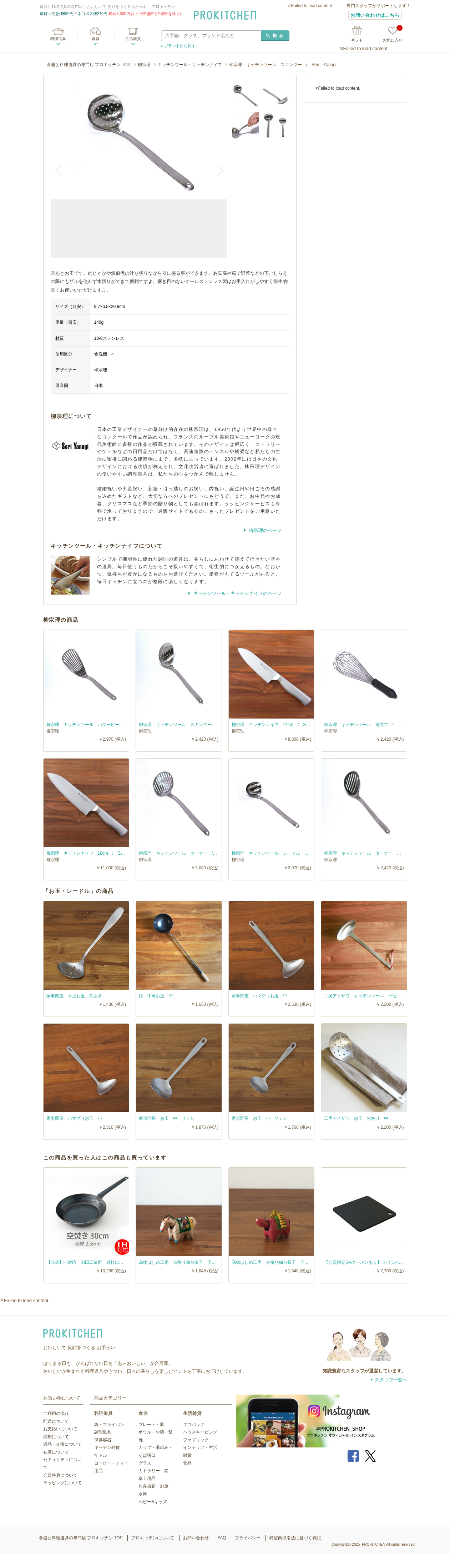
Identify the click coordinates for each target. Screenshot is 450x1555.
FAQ (222, 1537)
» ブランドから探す (178, 46)
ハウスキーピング (200, 1432)
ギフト (357, 40)
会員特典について (60, 1475)
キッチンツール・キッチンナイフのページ (237, 593)
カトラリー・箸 (153, 1470)
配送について (56, 1421)
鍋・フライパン (109, 1424)
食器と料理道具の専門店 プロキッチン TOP (89, 64)
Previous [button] (61, 170)
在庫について (56, 1452)
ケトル (100, 1455)
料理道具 (58, 38)
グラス (144, 1463)
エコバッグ (193, 1424)
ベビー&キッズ (152, 1501)
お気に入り (393, 34)
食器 (96, 38)
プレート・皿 (151, 1424)
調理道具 (102, 1432)
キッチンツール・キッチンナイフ (190, 64)
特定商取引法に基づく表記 (295, 1537)
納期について (56, 1436)
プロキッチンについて (152, 1537)
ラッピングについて (62, 1482)
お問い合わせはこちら (375, 15)
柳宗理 (144, 64)
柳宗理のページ (265, 530)
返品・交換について (62, 1444)
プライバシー (248, 1537)
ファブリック (196, 1439)
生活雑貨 (133, 38)
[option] (139, 140)
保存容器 (102, 1439)
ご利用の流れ (56, 1413)
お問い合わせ (196, 1537)
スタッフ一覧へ (391, 1379)
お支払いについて (60, 1428)
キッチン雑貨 (107, 1447)
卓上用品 (147, 1478)
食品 (187, 1463)
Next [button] (216, 170)
